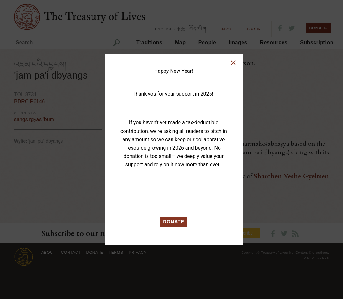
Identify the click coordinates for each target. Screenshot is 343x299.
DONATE (173, 221)
